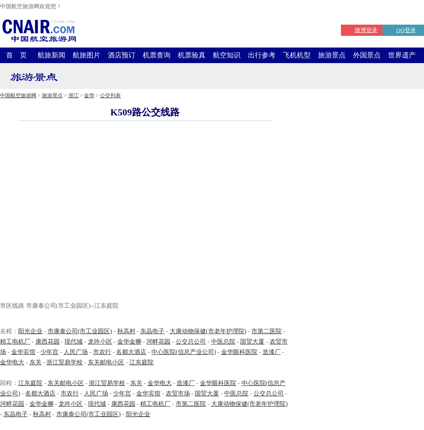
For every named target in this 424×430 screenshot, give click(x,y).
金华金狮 (129, 341)
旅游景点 (332, 55)
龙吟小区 (100, 341)
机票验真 (192, 55)
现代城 (73, 341)
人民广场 (76, 352)
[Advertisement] (81, 212)
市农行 (102, 352)
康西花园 (47, 341)
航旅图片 (86, 55)
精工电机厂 (15, 341)
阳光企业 (30, 331)
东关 (35, 362)
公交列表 (110, 95)
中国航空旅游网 (18, 95)
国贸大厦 (252, 341)
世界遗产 (402, 55)
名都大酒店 (131, 352)
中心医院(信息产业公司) (183, 352)
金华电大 (12, 362)
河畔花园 (158, 341)
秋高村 (126, 331)
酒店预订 (121, 55)
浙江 (73, 95)
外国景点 (367, 55)
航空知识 (227, 55)
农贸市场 (178, 393)
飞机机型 (297, 55)
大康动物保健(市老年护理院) (208, 331)
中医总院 (223, 341)
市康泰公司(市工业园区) (80, 331)
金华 (89, 95)
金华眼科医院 (239, 352)
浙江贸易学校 (64, 362)
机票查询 (156, 55)
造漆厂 (272, 352)
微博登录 (366, 30)
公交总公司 (191, 341)
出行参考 (262, 55)
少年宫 (49, 352)
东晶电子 (152, 331)
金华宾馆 (23, 352)
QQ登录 (406, 30)
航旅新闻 (51, 55)
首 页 (16, 55)
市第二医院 (266, 331)
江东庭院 (141, 362)
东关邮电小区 (106, 362)
